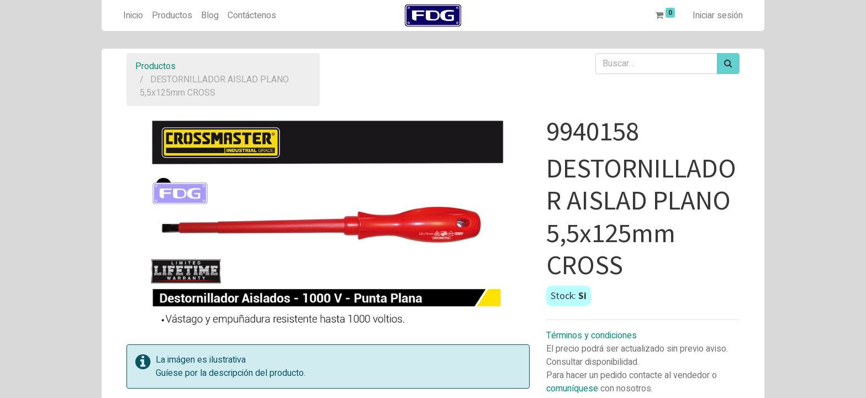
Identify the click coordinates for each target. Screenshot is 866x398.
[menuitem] (133, 15)
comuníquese (572, 388)
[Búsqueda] (728, 63)
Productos (155, 66)
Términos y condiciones (591, 335)
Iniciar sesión (718, 15)
